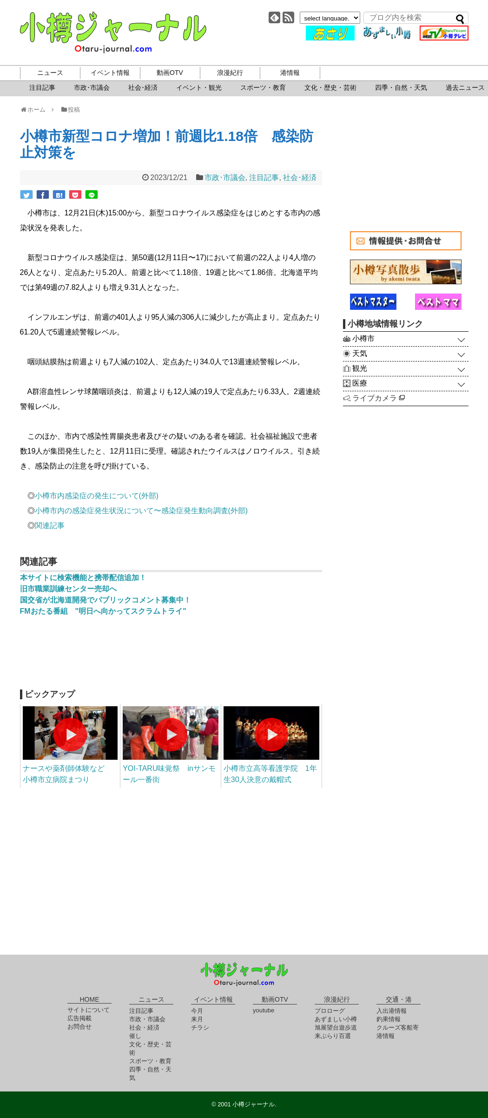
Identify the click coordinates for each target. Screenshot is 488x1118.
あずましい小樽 (336, 1019)
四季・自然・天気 (401, 87)
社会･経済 (143, 87)
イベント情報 (110, 72)
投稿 (70, 109)
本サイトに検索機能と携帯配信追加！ (83, 578)
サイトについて (88, 1009)
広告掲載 (79, 1018)
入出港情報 (391, 1010)
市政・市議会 (147, 1019)
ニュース (50, 72)
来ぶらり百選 (333, 1035)
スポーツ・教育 (263, 87)
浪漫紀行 (230, 72)
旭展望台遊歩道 (336, 1027)
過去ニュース (465, 87)
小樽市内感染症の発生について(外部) (97, 496)
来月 (197, 1019)
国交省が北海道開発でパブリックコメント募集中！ (105, 600)
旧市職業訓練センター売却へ (68, 589)
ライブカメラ (378, 398)
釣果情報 (388, 1019)
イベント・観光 (199, 87)
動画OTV (170, 72)
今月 (197, 1010)
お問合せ (79, 1026)
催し (135, 1035)
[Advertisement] (171, 657)
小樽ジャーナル (113, 33)
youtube (263, 1010)
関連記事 (50, 525)
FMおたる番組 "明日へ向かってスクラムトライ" (103, 611)
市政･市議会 (92, 87)
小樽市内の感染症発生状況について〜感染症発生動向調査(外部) (141, 511)
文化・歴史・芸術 (330, 87)
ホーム (36, 109)
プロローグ (330, 1010)
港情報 (290, 72)
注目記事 (42, 87)
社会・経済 (144, 1027)
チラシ (200, 1027)
